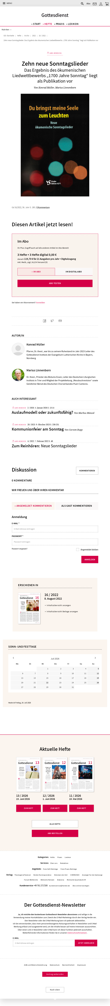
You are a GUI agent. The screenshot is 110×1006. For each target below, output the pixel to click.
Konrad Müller (46, 87)
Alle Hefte (55, 824)
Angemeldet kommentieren (34, 506)
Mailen (61, 323)
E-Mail (15, 523)
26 (98, 683)
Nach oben (55, 990)
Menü (9, 3)
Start (37, 24)
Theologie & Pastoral (22, 875)
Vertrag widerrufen (55, 974)
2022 (34, 36)
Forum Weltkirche (31, 880)
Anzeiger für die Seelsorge (92, 875)
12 (98, 673)
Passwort (17, 536)
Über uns (53, 863)
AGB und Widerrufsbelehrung (35, 965)
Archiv (26, 36)
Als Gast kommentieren (76, 506)
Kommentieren (87, 470)
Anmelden (40, 302)
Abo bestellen (55, 833)
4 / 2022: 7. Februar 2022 (38, 441)
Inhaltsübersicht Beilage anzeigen (62, 611)
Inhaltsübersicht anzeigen (59, 605)
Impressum (81, 965)
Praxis (60, 24)
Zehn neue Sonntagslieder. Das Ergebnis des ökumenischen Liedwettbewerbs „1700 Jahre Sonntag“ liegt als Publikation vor (51, 40)
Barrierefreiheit (68, 965)
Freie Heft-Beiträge (50, 869)
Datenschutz (55, 965)
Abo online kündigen (81, 886)
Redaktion (64, 863)
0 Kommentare (43, 207)
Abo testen (55, 283)
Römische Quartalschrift (76, 880)
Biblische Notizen (47, 880)
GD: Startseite (9, 36)
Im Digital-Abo (74, 271)
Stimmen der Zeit (61, 875)
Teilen (46, 323)
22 (47, 683)
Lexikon (73, 24)
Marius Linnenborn (65, 87)
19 (98, 678)
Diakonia (60, 880)
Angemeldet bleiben (89, 550)
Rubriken (5, 29)
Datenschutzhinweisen (77, 933)
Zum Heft (28, 808)
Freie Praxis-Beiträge (69, 869)
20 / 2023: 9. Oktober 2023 (39, 424)
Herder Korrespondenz (42, 875)
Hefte (48, 24)
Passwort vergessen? (20, 549)
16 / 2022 (42, 36)
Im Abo (37, 271)
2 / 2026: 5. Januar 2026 (37, 407)
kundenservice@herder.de (59, 886)
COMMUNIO (74, 875)
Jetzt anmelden (86, 943)
